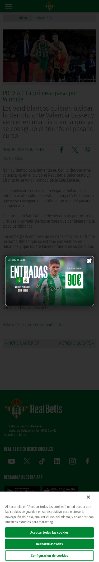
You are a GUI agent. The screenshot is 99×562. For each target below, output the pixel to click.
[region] (49, 527)
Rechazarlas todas (49, 544)
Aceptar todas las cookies (49, 532)
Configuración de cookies (49, 556)
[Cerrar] (88, 497)
